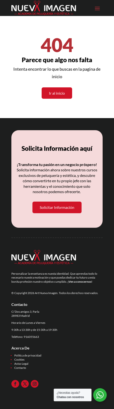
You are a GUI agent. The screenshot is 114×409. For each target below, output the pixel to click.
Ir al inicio (57, 93)
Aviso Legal (21, 363)
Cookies (19, 359)
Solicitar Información (57, 207)
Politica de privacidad (27, 355)
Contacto (20, 368)
